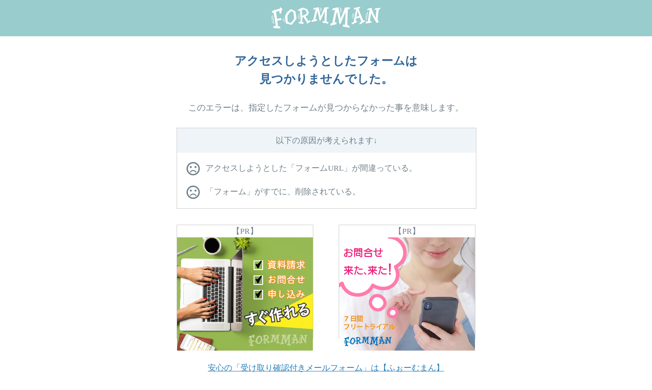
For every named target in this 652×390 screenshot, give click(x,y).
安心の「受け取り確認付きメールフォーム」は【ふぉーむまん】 (326, 367)
